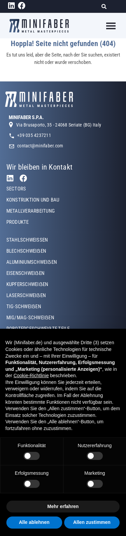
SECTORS (16, 189)
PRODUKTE (17, 222)
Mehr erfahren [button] (63, 506)
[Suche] (106, 6)
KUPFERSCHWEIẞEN (27, 284)
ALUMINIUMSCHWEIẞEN (31, 262)
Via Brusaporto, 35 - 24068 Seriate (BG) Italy (58, 125)
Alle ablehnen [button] (34, 522)
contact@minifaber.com (40, 145)
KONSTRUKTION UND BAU (32, 200)
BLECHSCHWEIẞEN (26, 251)
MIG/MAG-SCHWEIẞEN (30, 318)
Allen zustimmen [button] (92, 522)
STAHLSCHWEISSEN (27, 240)
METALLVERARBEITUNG (30, 211)
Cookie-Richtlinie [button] (31, 375)
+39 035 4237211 (34, 135)
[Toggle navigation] (106, 26)
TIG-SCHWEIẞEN (23, 306)
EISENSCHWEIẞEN (25, 273)
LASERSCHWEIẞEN (26, 295)
